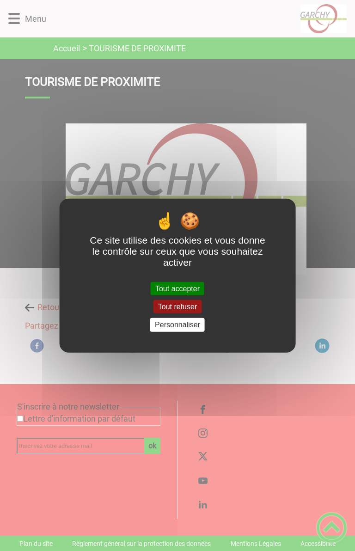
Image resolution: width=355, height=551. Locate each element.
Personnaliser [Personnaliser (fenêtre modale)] (177, 325)
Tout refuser (177, 307)
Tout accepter (177, 289)
